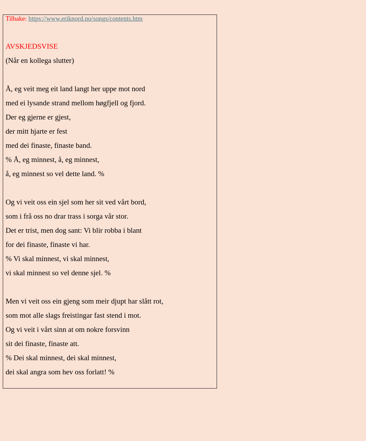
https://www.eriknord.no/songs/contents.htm (85, 18)
